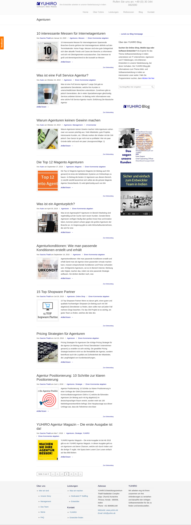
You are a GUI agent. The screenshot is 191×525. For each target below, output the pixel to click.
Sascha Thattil (45, 38)
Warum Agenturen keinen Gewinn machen (68, 117)
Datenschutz (79, 522)
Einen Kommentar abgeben (98, 38)
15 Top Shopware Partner (56, 287)
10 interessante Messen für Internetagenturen (71, 33)
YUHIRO (86, 428)
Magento (78, 163)
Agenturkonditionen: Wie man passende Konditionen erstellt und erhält (67, 243)
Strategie (79, 379)
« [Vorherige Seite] (52, 468)
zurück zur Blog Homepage (132, 34)
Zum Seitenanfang (108, 67)
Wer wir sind (44, 485)
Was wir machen (76, 485)
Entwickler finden (76, 512)
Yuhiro (54, 4)
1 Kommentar (91, 122)
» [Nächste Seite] (80, 468)
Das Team (45, 501)
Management (78, 122)
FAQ (42, 512)
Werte (43, 507)
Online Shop (80, 292)
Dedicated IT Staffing (79, 490)
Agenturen (74, 38)
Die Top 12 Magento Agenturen (60, 158)
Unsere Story (46, 490)
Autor (42, 80)
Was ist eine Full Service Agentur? (62, 75)
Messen (81, 38)
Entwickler (75, 496)
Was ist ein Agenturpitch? (56, 199)
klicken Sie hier (148, 78)
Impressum (67, 522)
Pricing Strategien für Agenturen (61, 329)
